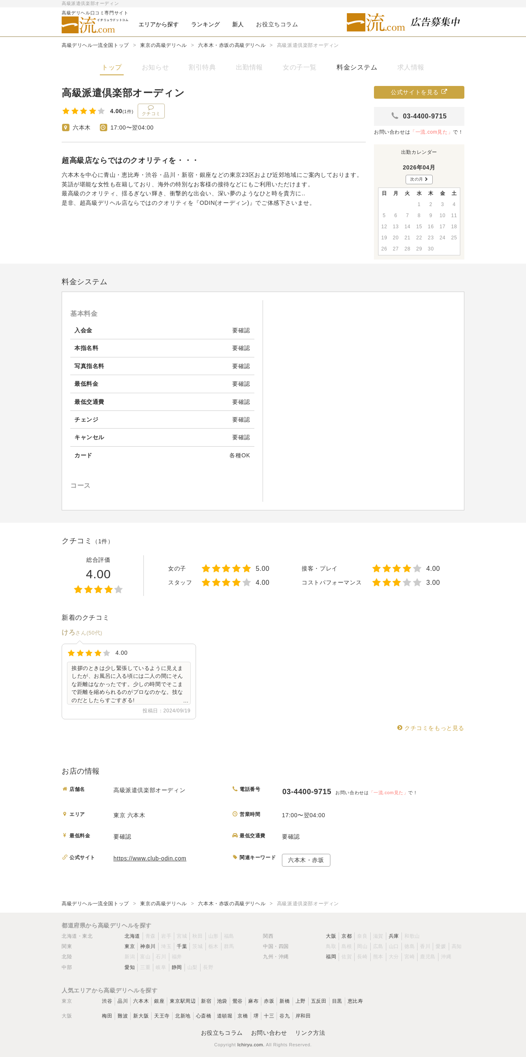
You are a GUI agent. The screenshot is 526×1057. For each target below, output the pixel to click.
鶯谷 (238, 1001)
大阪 (331, 936)
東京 (130, 946)
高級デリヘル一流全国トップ (95, 45)
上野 (300, 1001)
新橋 (284, 1001)
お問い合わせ (269, 1032)
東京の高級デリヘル (163, 45)
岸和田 (303, 1016)
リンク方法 (310, 1032)
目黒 (337, 1001)
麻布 (253, 1001)
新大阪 (141, 1016)
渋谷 (107, 1001)
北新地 (183, 1016)
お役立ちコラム (222, 1032)
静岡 (177, 967)
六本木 (141, 1001)
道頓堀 (225, 1016)
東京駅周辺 (183, 1001)
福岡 (331, 957)
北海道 (132, 936)
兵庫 (394, 936)
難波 (123, 1016)
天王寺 (162, 1016)
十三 (269, 1016)
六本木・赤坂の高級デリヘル (231, 45)
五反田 (319, 1001)
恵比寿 (355, 1001)
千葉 (182, 946)
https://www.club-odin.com (150, 858)
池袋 (222, 1001)
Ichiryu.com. (251, 1044)
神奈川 (148, 946)
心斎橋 (204, 1016)
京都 (346, 936)
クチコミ (151, 110)
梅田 (107, 1016)
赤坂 (269, 1001)
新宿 (206, 1001)
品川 (123, 1001)
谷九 (284, 1016)
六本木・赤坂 (306, 860)
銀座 (159, 1001)
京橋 (243, 1016)
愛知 (130, 967)
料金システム (357, 67)
